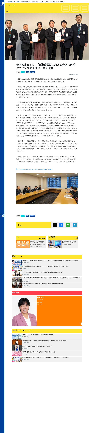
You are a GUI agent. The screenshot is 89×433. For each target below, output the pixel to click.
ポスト (55, 225)
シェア (61, 225)
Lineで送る (68, 225)
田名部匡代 (32, 72)
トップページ (9, 1)
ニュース (18, 1)
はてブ (75, 225)
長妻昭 (27, 72)
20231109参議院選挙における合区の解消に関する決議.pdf (35, 169)
